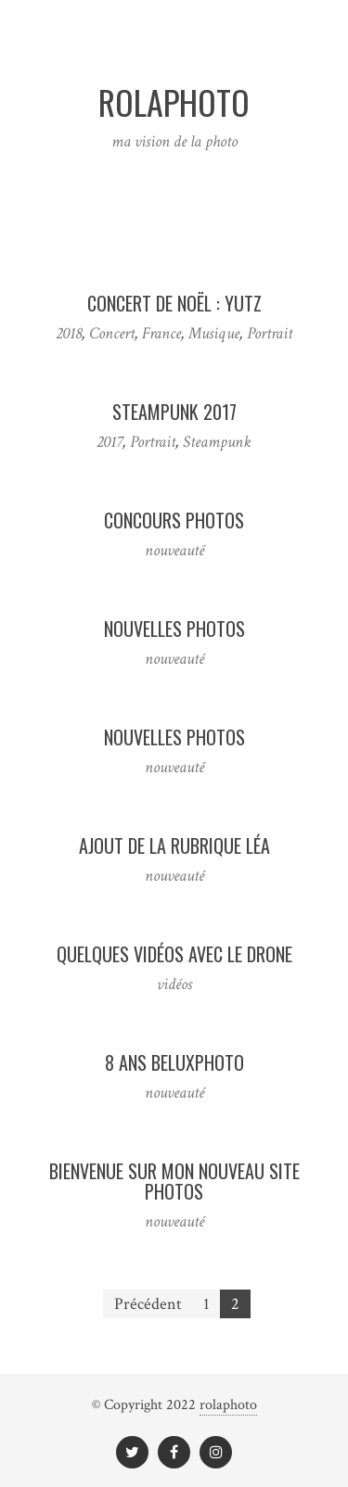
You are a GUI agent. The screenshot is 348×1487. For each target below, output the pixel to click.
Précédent (148, 1304)
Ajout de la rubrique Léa (174, 845)
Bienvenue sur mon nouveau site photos (174, 1181)
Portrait (269, 333)
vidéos (174, 984)
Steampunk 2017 (174, 412)
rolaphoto (228, 1405)
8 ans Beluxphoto (174, 1062)
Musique (213, 333)
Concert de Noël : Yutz (174, 303)
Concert (112, 333)
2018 (69, 333)
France (161, 333)
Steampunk (217, 441)
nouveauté (174, 550)
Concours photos (174, 520)
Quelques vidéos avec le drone (174, 954)
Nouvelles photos (174, 628)
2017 (109, 441)
